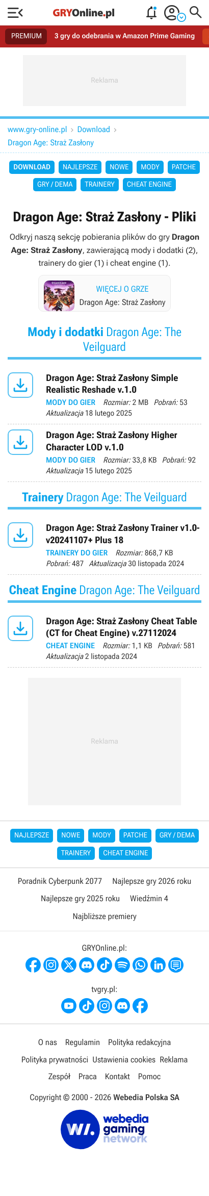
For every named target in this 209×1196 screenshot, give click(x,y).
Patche (184, 167)
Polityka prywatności (55, 1059)
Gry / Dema (54, 185)
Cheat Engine (149, 185)
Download (94, 129)
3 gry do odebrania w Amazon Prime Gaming (125, 36)
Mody (150, 167)
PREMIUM (26, 36)
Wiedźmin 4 (149, 898)
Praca (88, 1076)
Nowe (119, 167)
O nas (47, 1042)
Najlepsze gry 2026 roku (151, 881)
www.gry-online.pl (37, 129)
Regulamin (82, 1042)
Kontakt (117, 1076)
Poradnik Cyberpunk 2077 (60, 881)
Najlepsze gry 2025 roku (80, 898)
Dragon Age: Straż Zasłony (51, 142)
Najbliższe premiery (104, 916)
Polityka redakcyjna (139, 1042)
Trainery (99, 185)
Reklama (174, 1059)
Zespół (59, 1076)
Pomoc (149, 1076)
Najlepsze (80, 167)
